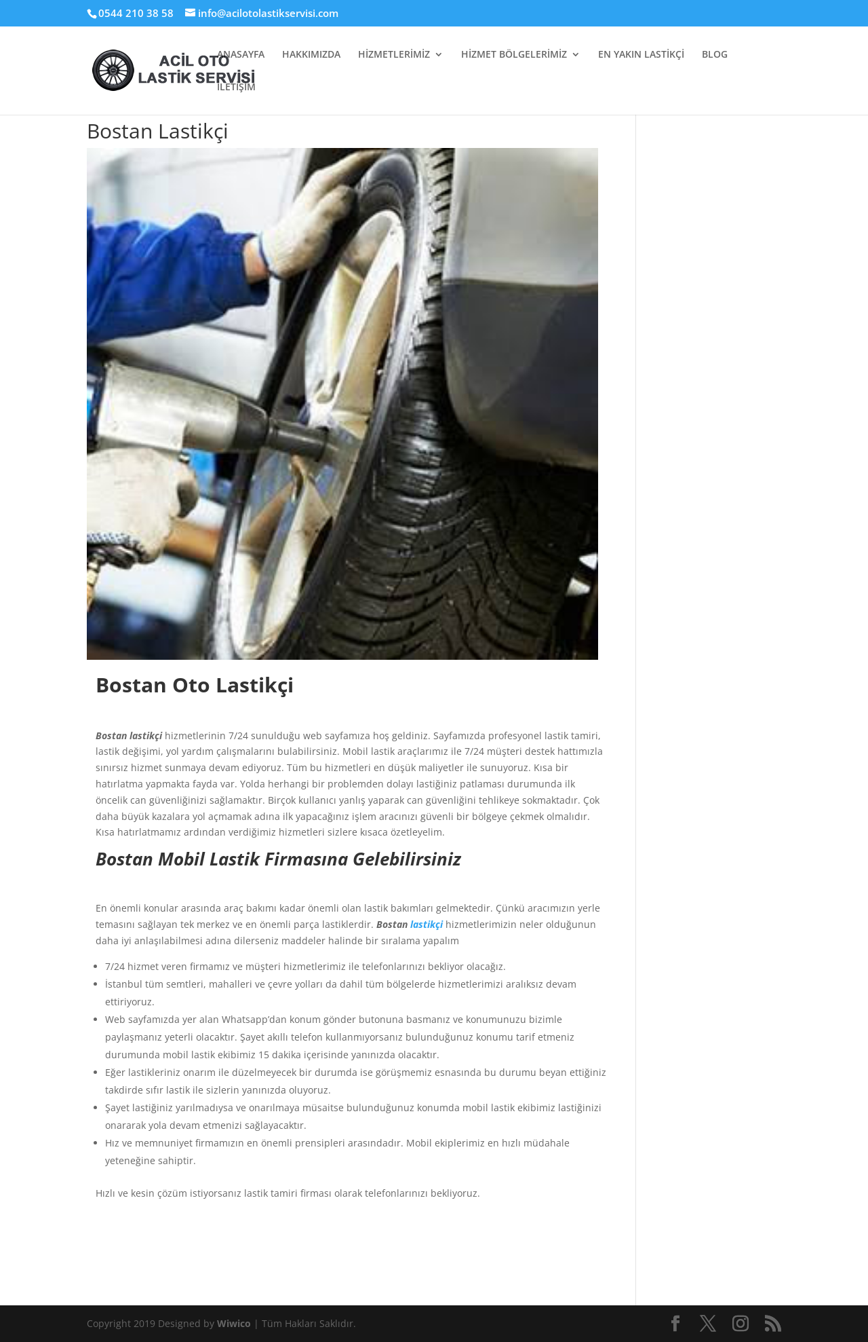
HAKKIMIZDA (311, 55)
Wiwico (235, 1323)
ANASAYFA (240, 55)
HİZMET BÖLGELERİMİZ (514, 55)
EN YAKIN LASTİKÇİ (641, 55)
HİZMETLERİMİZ (394, 55)
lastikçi (426, 924)
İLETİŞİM (236, 87)
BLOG (715, 55)
